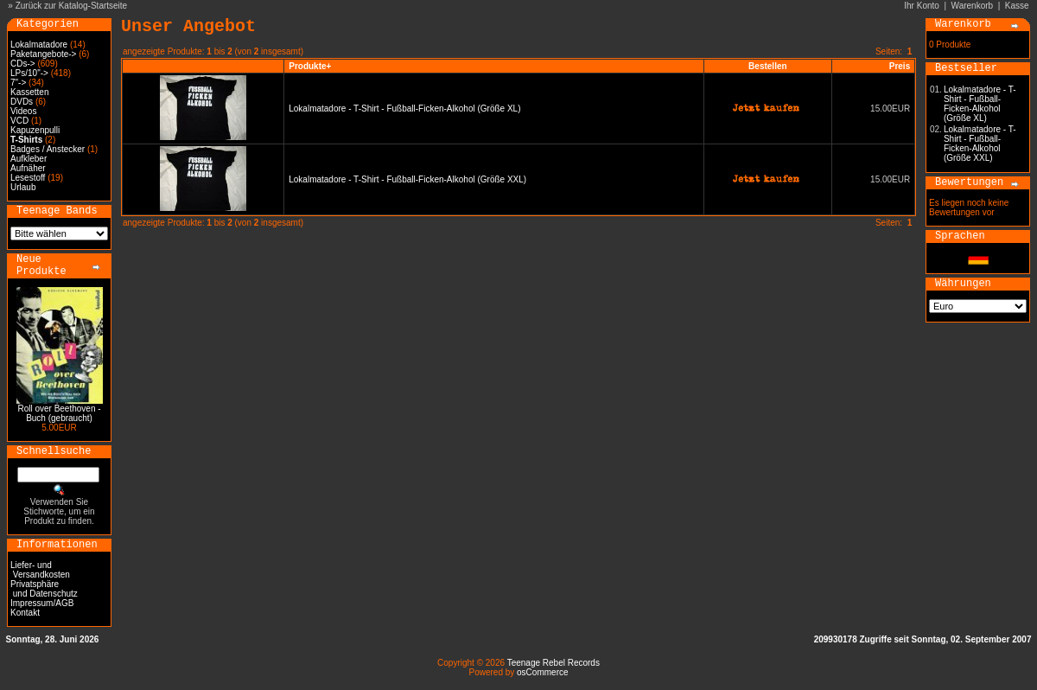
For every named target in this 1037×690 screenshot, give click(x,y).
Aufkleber (28, 158)
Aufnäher (28, 168)
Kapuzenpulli (35, 130)
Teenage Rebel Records (553, 663)
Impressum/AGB (41, 603)
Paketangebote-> (43, 54)
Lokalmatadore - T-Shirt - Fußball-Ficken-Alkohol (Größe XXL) (407, 179)
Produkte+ (310, 66)
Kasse (1017, 5)
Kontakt (25, 612)
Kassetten (29, 92)
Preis (899, 66)
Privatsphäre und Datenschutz (44, 588)
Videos (23, 111)
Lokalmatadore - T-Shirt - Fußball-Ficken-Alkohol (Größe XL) (404, 108)
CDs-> (22, 63)
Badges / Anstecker (47, 149)
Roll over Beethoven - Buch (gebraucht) (58, 413)
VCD (19, 120)
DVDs (21, 101)
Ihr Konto (921, 5)
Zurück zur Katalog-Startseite (72, 5)
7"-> (18, 82)
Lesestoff (27, 177)
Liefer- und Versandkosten (40, 569)
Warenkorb (972, 5)
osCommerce (542, 672)
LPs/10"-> (29, 73)
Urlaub (22, 187)
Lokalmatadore (38, 44)
